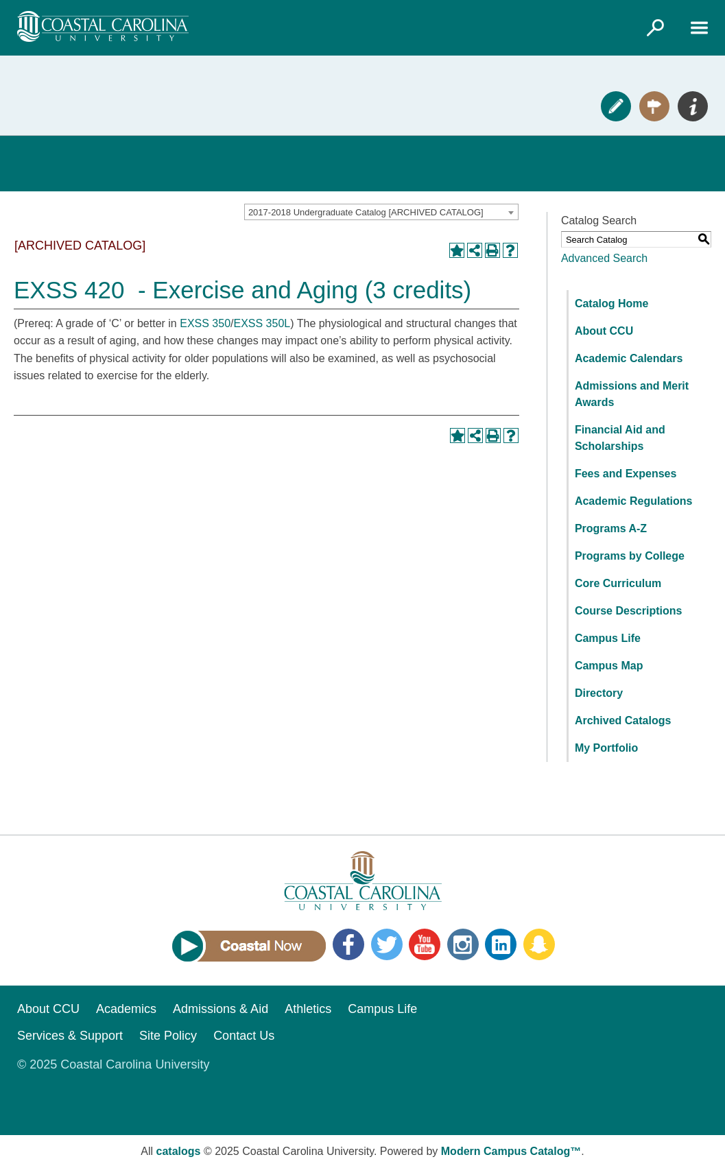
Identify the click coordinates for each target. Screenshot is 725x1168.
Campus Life (608, 638)
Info (693, 106)
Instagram (463, 944)
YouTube (424, 944)
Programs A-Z (611, 528)
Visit (654, 106)
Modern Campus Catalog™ (511, 1151)
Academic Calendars (628, 358)
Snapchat (539, 944)
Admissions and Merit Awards (632, 394)
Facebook (348, 944)
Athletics (308, 1009)
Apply (616, 106)
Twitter (387, 944)
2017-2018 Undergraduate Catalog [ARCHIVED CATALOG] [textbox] (366, 212)
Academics (126, 1009)
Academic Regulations (634, 501)
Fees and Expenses (626, 473)
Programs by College (630, 556)
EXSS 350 (205, 323)
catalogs (178, 1151)
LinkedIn (500, 944)
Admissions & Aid (220, 1009)
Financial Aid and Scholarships (620, 438)
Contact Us (243, 1035)
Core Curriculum (618, 583)
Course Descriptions (628, 611)
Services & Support (70, 1035)
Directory (599, 693)
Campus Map (609, 665)
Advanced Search (604, 258)
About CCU (604, 331)
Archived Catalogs (623, 720)
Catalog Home (612, 303)
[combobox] (381, 212)
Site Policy (168, 1035)
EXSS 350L (261, 323)
